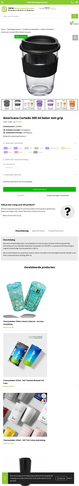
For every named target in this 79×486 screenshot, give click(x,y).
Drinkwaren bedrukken (31, 29)
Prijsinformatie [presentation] (55, 230)
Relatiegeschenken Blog (49, 441)
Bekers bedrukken (47, 29)
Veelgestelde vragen (48, 402)
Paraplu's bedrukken (8, 453)
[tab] (22, 230)
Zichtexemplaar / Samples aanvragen (54, 421)
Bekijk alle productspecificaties (14, 136)
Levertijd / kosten (47, 405)
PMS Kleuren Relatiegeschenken (52, 415)
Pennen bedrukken (7, 434)
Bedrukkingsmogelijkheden (50, 412)
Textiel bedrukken (7, 450)
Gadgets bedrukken (8, 444)
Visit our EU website (47, 456)
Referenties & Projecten (49, 444)
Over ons (44, 434)
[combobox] (36, 16)
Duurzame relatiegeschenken (11, 441)
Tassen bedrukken (7, 437)
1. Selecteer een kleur (13, 143)
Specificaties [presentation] (38, 230)
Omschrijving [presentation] (22, 230)
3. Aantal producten (12, 174)
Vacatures (44, 437)
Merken (3, 456)
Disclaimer (44, 450)
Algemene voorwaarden (49, 453)
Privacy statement (47, 447)
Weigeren (69, 478)
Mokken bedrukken (7, 447)
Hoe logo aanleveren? (48, 418)
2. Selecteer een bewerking (15, 159)
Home (3, 29)
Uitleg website (46, 408)
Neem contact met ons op (12, 215)
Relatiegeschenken (14, 29)
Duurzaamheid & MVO (48, 424)
